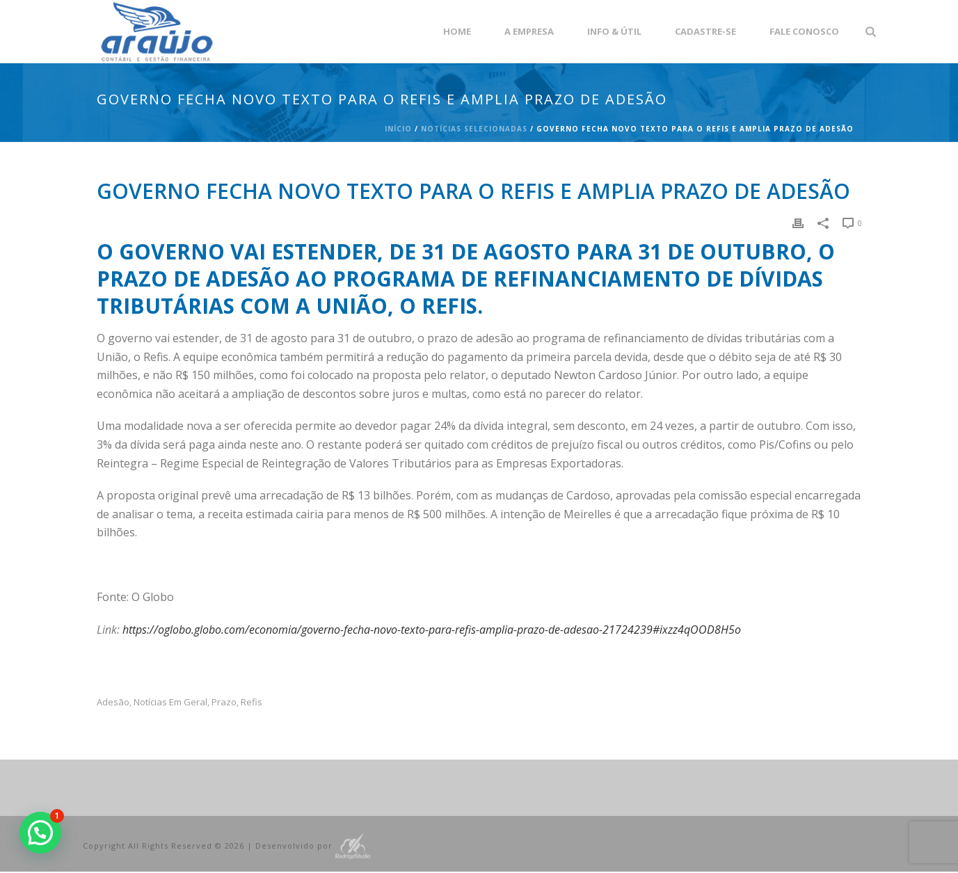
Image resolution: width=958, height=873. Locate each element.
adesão (113, 702)
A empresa (529, 31)
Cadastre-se (705, 31)
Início (398, 129)
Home (457, 31)
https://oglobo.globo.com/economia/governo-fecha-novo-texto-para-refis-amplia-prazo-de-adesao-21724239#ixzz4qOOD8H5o (431, 629)
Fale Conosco (804, 31)
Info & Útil (614, 31)
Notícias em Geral (170, 702)
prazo (224, 702)
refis (251, 702)
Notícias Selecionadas (474, 129)
